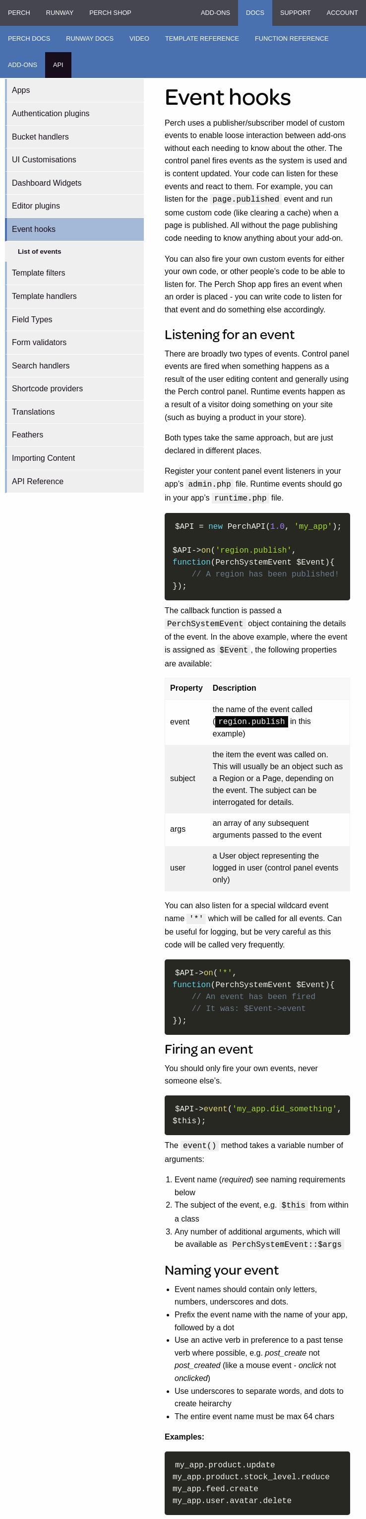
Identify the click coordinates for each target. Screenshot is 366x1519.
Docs (255, 12)
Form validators (39, 342)
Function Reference (292, 38)
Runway (59, 12)
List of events (39, 251)
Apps (21, 90)
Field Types (32, 319)
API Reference (37, 481)
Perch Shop (110, 12)
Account (342, 12)
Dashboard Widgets (47, 183)
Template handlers (44, 296)
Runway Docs (90, 38)
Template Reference (202, 38)
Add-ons (215, 12)
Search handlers (41, 366)
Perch (19, 12)
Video (139, 38)
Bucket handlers (40, 137)
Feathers (27, 435)
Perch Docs (29, 38)
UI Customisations (44, 159)
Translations (33, 412)
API (58, 65)
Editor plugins (36, 206)
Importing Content (43, 458)
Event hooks (34, 229)
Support (295, 12)
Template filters (38, 273)
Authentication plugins (51, 113)
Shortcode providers (47, 388)
